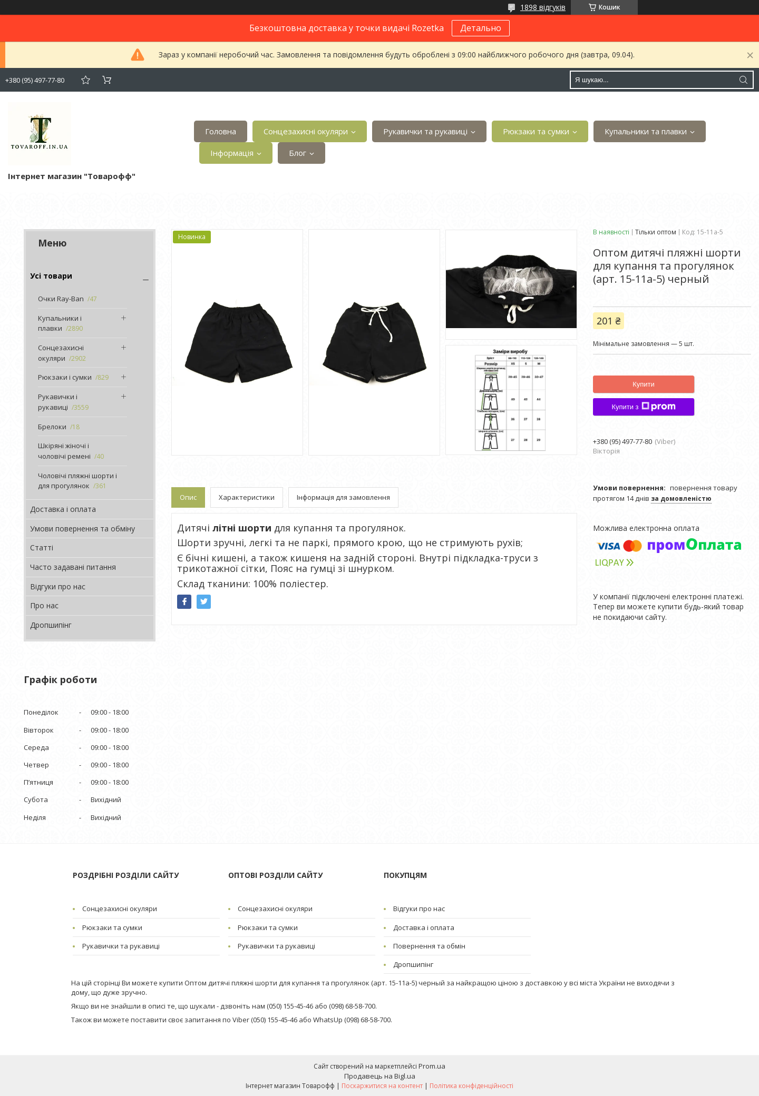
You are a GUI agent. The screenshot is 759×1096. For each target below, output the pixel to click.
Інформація (232, 152)
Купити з (643, 406)
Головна (220, 131)
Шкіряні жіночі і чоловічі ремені (64, 451)
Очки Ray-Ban (61, 298)
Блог (297, 152)
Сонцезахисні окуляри (306, 131)
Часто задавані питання (73, 567)
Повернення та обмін (429, 946)
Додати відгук (85, 80)
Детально (480, 28)
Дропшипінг (51, 625)
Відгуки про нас (57, 586)
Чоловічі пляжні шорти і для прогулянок (77, 481)
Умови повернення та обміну (82, 529)
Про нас (44, 605)
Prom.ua (432, 1066)
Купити (643, 384)
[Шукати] (743, 80)
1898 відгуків (543, 7)
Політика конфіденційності (471, 1085)
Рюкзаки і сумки (65, 377)
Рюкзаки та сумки (536, 131)
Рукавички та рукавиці (425, 131)
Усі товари (51, 276)
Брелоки (52, 426)
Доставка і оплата (63, 509)
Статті (41, 547)
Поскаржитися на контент (382, 1085)
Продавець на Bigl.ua (379, 1076)
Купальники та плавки (646, 131)
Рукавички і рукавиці (57, 402)
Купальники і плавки (60, 323)
